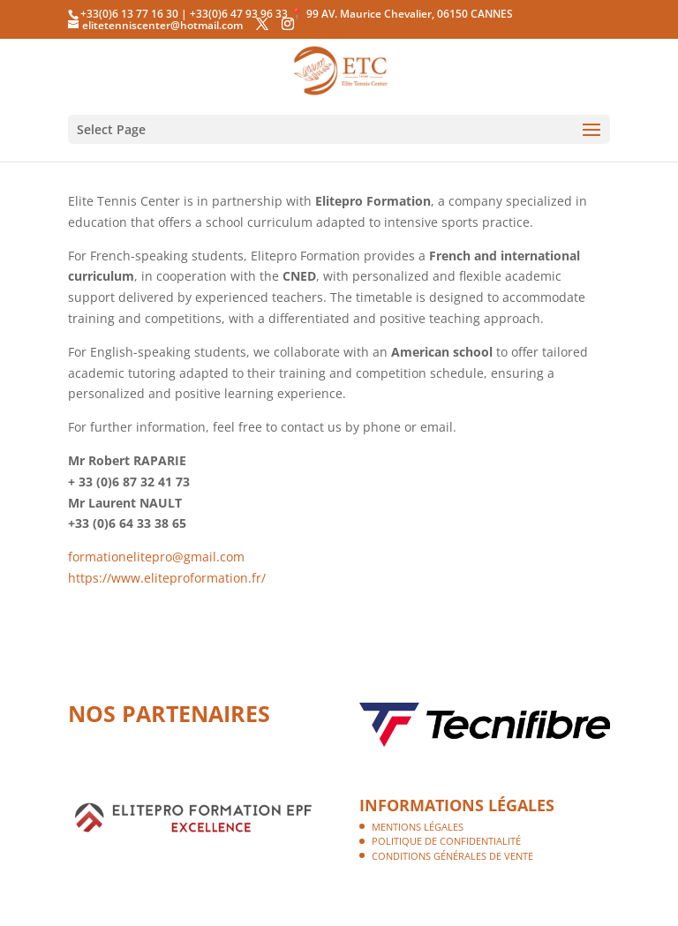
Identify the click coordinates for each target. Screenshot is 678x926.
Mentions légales (417, 826)
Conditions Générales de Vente (452, 855)
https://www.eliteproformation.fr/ (167, 577)
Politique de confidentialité (446, 840)
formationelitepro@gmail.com (156, 556)
